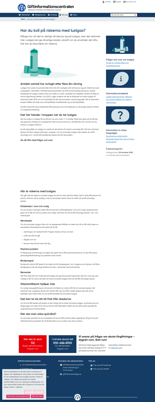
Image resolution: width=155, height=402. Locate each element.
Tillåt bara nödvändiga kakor (18, 396)
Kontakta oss (27, 369)
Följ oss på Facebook (102, 365)
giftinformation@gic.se (72, 374)
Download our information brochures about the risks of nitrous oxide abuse (120, 139)
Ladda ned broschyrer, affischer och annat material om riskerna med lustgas (119, 100)
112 (33, 343)
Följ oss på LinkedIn (101, 369)
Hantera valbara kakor (34, 392)
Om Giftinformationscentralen (34, 365)
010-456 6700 (62, 343)
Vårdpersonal (116, 348)
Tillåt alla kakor (37, 396)
